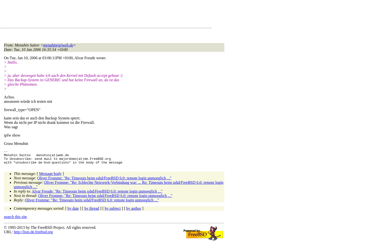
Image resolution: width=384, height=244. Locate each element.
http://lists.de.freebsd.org (33, 235)
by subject (113, 211)
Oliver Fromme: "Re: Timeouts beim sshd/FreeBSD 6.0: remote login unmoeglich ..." (104, 181)
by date (73, 211)
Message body (50, 176)
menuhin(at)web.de (58, 45)
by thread (91, 211)
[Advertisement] (93, 15)
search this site (15, 220)
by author (133, 211)
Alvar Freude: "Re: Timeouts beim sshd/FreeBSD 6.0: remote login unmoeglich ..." (97, 194)
